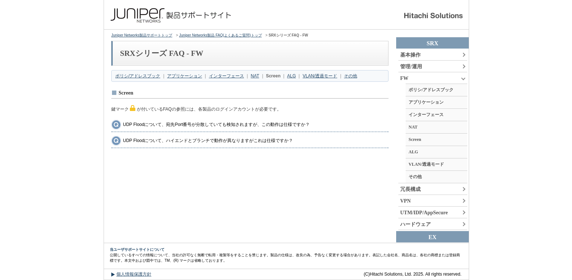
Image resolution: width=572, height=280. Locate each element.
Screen (415, 139)
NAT (255, 75)
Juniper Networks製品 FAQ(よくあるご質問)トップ (220, 35)
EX (432, 237)
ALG (291, 75)
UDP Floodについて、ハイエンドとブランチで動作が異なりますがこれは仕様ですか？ (208, 140)
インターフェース (226, 75)
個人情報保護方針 (133, 274)
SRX (432, 43)
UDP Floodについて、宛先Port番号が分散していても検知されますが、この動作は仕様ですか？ (216, 124)
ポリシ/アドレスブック (137, 75)
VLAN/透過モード (320, 75)
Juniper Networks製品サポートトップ (141, 35)
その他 (350, 75)
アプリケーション (184, 75)
